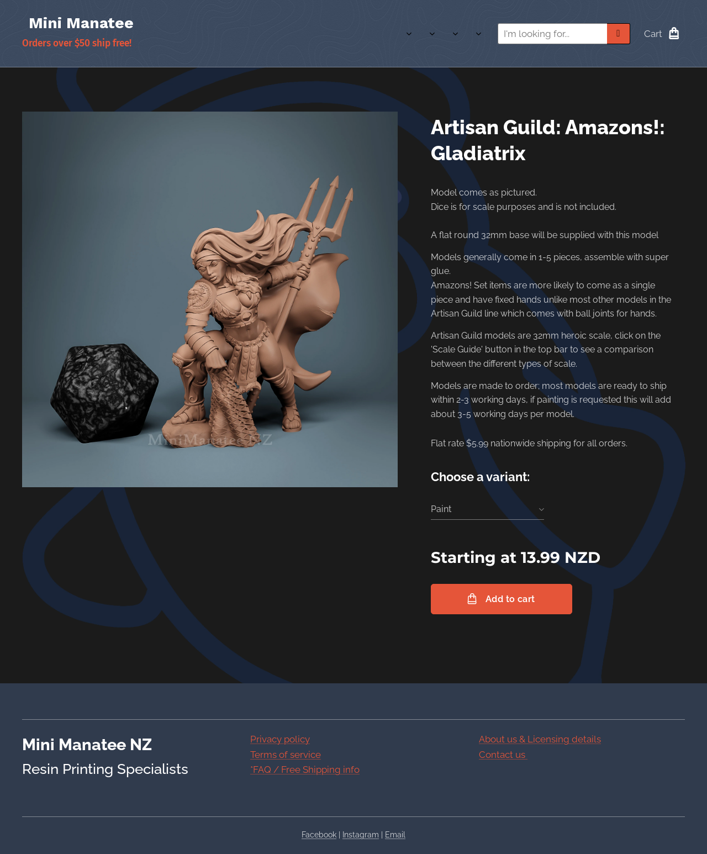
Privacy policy (280, 739)
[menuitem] (388, 34)
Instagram (360, 834)
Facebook (319, 834)
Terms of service (285, 754)
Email (395, 834)
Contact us (503, 754)
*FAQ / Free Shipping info (305, 769)
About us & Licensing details (540, 739)
